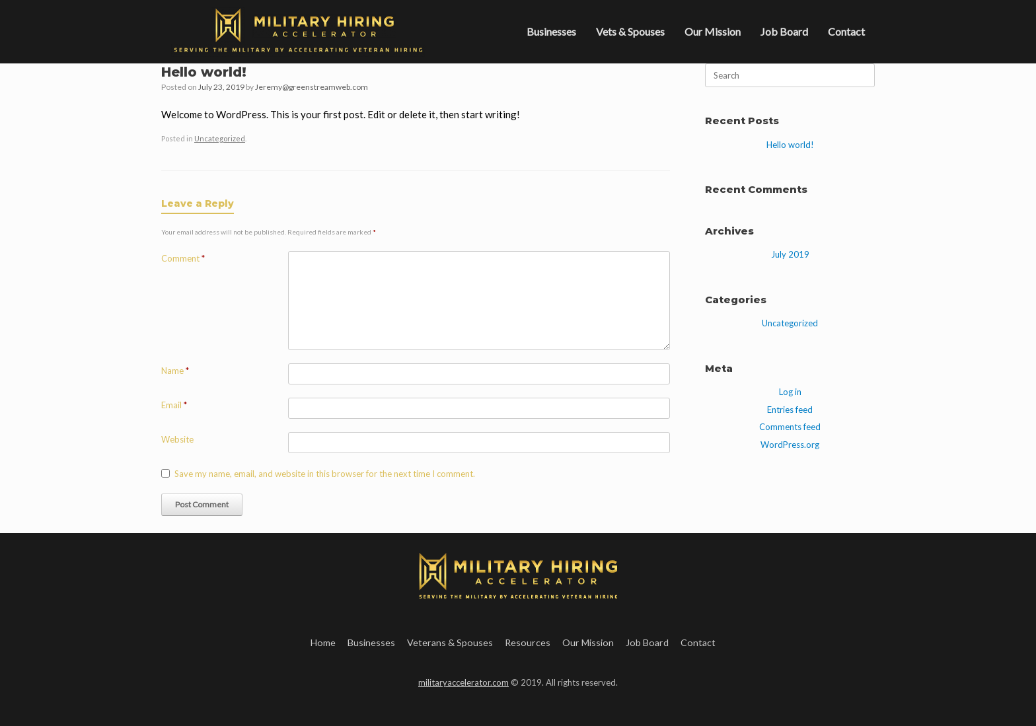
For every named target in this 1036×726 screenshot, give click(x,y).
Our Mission (712, 31)
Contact (846, 31)
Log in (790, 391)
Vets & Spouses (630, 31)
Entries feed (790, 409)
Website (177, 439)
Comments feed (790, 426)
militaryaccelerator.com (463, 682)
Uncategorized (219, 138)
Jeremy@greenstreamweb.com (311, 87)
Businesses (551, 31)
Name (175, 370)
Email (174, 405)
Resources (527, 642)
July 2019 (790, 254)
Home (323, 642)
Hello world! (790, 144)
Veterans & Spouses (450, 642)
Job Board (784, 31)
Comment (183, 258)
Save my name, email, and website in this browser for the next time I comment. (324, 473)
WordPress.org (789, 444)
